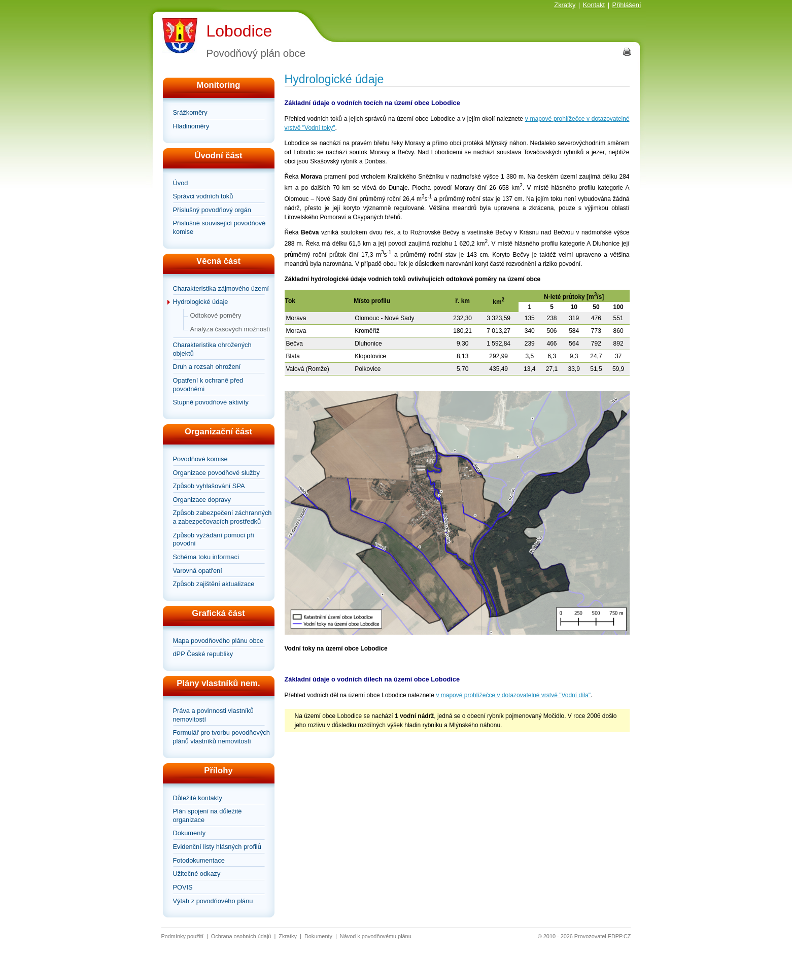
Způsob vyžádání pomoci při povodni (213, 539)
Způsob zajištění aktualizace (214, 584)
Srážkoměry (190, 112)
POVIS (183, 887)
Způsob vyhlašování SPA (209, 486)
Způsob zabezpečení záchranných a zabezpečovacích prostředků (222, 517)
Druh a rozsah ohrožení (207, 366)
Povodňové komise (200, 459)
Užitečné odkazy (197, 873)
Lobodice (239, 31)
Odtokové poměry (216, 315)
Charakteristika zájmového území (221, 288)
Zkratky (564, 5)
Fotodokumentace (199, 860)
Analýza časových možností (230, 329)
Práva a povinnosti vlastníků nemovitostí (213, 715)
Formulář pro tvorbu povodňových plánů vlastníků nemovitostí (221, 737)
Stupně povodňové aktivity (211, 402)
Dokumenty (189, 833)
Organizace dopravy (202, 499)
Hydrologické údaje (200, 301)
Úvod (180, 183)
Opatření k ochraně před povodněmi (208, 385)
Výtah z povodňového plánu (213, 901)
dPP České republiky (203, 654)
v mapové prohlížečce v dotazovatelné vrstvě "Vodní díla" (513, 695)
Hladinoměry (191, 126)
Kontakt (594, 5)
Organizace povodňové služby (216, 472)
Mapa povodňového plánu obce (218, 640)
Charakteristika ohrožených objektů (212, 349)
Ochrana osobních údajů (241, 936)
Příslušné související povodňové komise (219, 227)
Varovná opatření (197, 570)
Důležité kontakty (197, 798)
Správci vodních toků (203, 196)
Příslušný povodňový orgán (212, 210)
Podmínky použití (182, 936)
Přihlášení (626, 5)
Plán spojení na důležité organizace (207, 815)
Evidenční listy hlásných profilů (217, 846)
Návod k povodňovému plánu (375, 936)
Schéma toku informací (206, 557)
